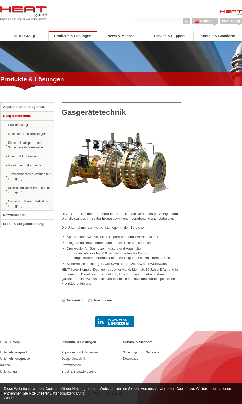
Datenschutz (8, 371)
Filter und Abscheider (22, 156)
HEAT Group (231, 21)
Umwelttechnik (15, 215)
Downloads (130, 359)
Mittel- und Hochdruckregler (27, 134)
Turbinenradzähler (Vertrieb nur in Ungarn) (29, 176)
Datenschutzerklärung (67, 393)
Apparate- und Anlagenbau (24, 107)
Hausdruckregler (19, 125)
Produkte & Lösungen (72, 36)
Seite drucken (102, 300)
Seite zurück (75, 300)
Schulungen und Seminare (141, 352)
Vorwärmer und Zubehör (24, 165)
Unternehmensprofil (13, 352)
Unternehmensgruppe (15, 359)
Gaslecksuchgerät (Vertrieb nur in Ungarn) (29, 204)
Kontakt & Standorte (217, 36)
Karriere (5, 365)
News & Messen (121, 36)
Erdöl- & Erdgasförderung (23, 224)
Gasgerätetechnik (17, 116)
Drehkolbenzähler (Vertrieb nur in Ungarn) (29, 190)
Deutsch (206, 21)
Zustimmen (12, 398)
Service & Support (169, 36)
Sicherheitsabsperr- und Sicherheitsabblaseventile (25, 145)
